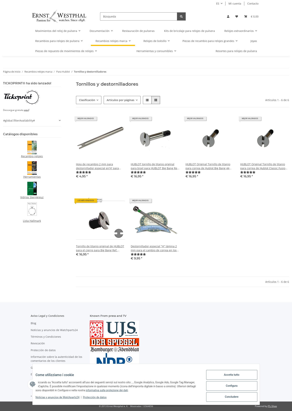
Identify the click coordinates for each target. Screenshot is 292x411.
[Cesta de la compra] (251, 16)
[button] (228, 16)
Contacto (252, 3)
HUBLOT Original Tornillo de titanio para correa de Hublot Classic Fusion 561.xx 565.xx (263, 166)
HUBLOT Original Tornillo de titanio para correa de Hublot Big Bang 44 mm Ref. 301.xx (208, 166)
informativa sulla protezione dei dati (129, 392)
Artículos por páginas (120, 100)
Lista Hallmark (32, 221)
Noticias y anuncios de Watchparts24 (61, 399)
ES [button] (217, 3)
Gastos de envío (41, 367)
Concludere (229, 397)
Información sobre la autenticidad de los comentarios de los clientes (56, 359)
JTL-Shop (272, 406)
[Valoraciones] (83, 172)
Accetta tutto (228, 377)
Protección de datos (98, 399)
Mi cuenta (235, 3)
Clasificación (87, 100)
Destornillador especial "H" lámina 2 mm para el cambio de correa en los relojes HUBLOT (154, 248)
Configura (228, 387)
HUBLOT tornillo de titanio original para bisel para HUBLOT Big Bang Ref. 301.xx (155, 166)
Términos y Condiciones (46, 336)
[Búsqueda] (138, 16)
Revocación (38, 343)
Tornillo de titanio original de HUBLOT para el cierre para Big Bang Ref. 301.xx (100, 248)
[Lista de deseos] (236, 16)
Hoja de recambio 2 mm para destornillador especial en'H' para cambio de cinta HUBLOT (97, 166)
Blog (33, 323)
